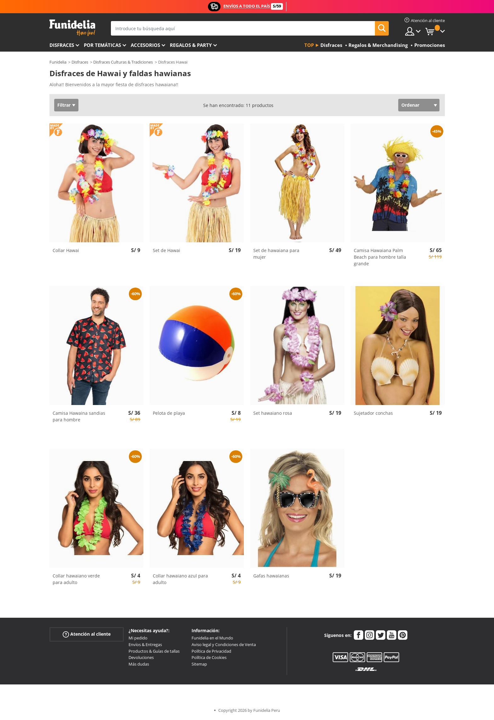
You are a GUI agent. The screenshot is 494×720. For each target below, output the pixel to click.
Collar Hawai (66, 250)
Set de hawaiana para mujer (276, 253)
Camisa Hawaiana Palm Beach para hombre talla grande (380, 257)
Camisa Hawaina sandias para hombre (79, 416)
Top (309, 45)
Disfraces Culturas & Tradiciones (123, 62)
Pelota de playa (169, 413)
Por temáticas (102, 45)
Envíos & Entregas (145, 644)
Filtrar (64, 105)
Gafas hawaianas (271, 576)
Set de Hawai (166, 250)
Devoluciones (141, 657)
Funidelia (57, 62)
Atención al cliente (87, 634)
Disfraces (61, 45)
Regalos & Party (191, 45)
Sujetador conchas (373, 413)
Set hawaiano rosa (272, 413)
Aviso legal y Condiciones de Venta (224, 644)
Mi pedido (138, 638)
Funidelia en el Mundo (212, 638)
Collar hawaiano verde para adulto (76, 579)
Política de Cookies (209, 657)
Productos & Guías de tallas (154, 651)
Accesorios (145, 45)
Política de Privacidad (211, 651)
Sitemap (199, 664)
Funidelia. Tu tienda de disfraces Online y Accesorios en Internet (72, 28)
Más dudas (139, 664)
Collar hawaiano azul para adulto (180, 579)
